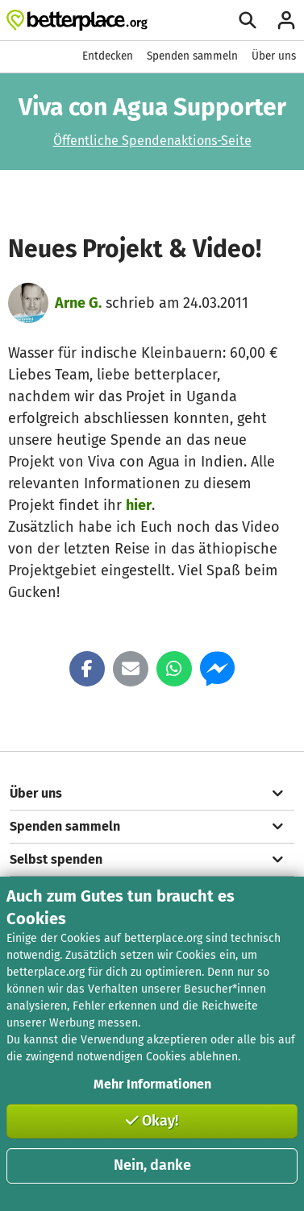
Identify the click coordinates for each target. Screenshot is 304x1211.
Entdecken (107, 56)
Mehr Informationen (152, 1084)
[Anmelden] (286, 20)
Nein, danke (152, 1165)
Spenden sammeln (192, 56)
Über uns (274, 56)
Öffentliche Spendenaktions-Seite (152, 140)
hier (139, 505)
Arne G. (78, 303)
